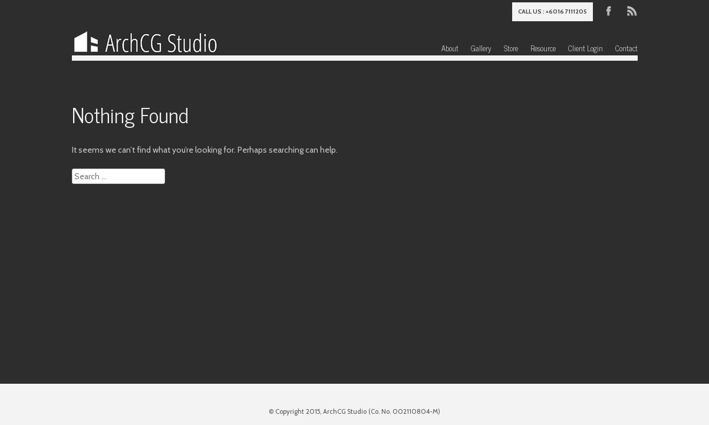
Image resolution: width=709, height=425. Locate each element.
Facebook (609, 10)
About (450, 48)
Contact (626, 48)
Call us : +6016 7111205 (552, 11)
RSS (631, 10)
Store (511, 48)
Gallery (481, 48)
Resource (543, 48)
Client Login (585, 48)
